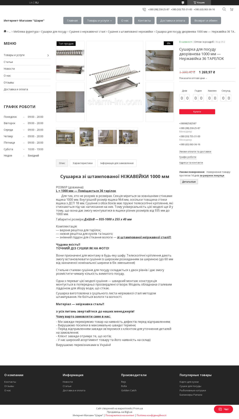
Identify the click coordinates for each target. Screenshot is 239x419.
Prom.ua (138, 408)
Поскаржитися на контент (119, 415)
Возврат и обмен (205, 20)
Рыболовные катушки (193, 390)
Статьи (8, 62)
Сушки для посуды (190, 386)
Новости (9, 68)
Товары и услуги (98, 20)
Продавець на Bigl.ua (119, 412)
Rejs (123, 381)
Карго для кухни (189, 381)
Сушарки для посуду (53, 31)
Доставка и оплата (172, 20)
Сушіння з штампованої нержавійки (130, 31)
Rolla (124, 386)
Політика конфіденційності (151, 415)
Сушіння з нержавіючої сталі (87, 31)
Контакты (144, 20)
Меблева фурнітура (25, 31)
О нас (125, 20)
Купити (197, 111)
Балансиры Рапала (191, 394)
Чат (223, 409)
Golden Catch (128, 390)
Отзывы (9, 82)
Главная (72, 20)
